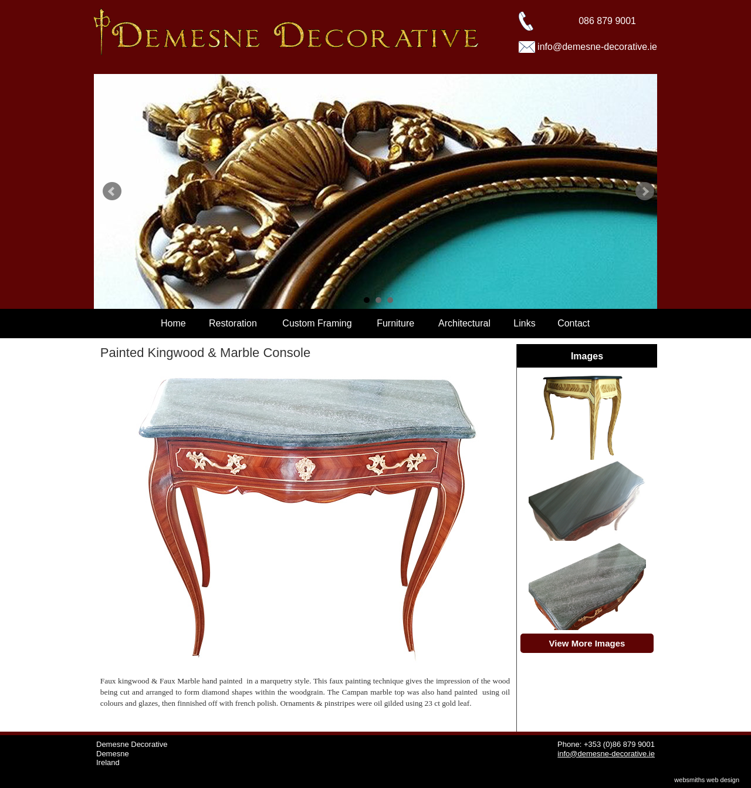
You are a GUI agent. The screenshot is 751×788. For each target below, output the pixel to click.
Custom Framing (316, 323)
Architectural (464, 323)
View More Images (587, 643)
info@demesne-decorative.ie (597, 47)
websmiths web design (706, 779)
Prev (112, 191)
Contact (573, 323)
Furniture (395, 323)
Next (644, 191)
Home (173, 323)
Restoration (233, 323)
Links (524, 323)
